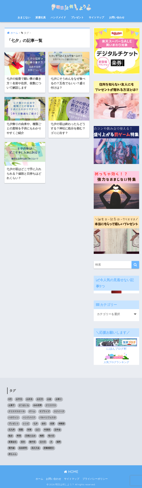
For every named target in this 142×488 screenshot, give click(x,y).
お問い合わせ (116, 17)
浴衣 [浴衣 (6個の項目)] (23, 442)
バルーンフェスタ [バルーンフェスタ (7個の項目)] (47, 417)
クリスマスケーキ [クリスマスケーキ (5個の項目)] (16, 411)
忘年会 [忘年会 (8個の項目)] (57, 429)
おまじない (24, 17)
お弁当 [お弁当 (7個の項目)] (29, 399)
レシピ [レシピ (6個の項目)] (26, 423)
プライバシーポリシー (95, 478)
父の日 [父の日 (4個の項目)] (43, 442)
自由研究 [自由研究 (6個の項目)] (23, 448)
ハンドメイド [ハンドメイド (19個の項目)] (29, 417)
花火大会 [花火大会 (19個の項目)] (35, 448)
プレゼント (77, 17)
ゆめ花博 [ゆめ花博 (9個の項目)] (37, 405)
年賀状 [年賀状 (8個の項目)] (47, 429)
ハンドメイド (58, 17)
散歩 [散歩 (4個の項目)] (10, 436)
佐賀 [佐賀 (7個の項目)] (52, 423)
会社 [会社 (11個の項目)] (44, 423)
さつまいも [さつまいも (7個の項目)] (24, 405)
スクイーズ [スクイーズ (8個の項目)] (59, 411)
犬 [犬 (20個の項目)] (51, 442)
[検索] (135, 265)
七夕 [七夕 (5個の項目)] (35, 423)
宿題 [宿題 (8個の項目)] (21, 429)
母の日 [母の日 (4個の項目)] (51, 436)
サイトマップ (96, 17)
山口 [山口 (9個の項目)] (38, 429)
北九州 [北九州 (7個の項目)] (11, 429)
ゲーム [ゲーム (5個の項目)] (32, 411)
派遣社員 (40, 17)
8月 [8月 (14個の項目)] (10, 399)
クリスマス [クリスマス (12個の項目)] (51, 405)
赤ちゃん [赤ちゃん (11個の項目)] (12, 454)
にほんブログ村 (116, 348)
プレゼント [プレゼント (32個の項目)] (13, 423)
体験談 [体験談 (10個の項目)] (61, 423)
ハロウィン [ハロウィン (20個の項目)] (13, 417)
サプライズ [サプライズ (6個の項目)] (44, 411)
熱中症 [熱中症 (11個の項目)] (32, 442)
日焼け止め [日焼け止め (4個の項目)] (30, 436)
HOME (71, 472)
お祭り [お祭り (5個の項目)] (59, 399)
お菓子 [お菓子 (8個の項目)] (11, 405)
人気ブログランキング (116, 362)
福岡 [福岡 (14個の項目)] (58, 442)
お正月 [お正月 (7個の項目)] (40, 399)
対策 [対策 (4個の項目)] (29, 429)
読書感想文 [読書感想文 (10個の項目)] (49, 448)
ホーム (39, 478)
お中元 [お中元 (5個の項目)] (19, 399)
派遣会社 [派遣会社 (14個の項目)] (12, 442)
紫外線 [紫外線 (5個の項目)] (11, 448)
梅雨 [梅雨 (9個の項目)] (42, 436)
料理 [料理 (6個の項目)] (19, 436)
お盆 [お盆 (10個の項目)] (49, 399)
